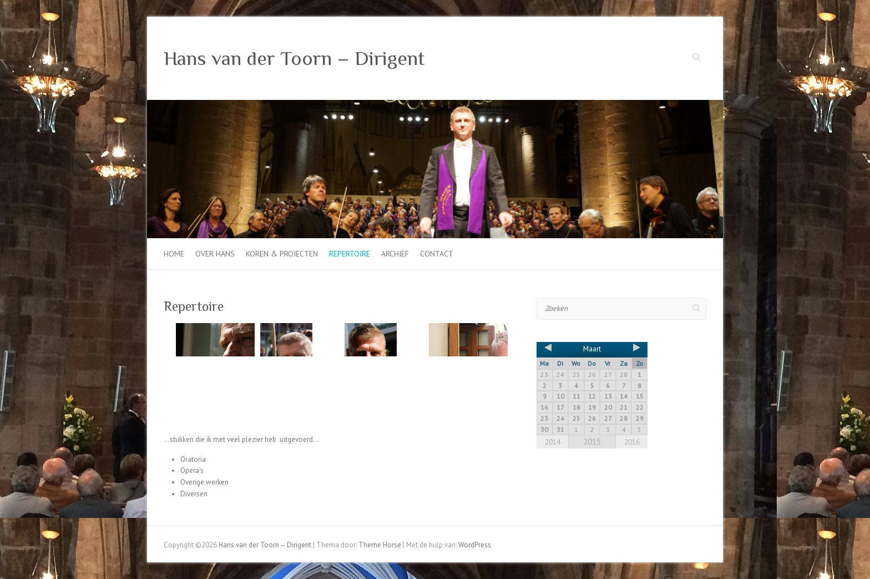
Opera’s (192, 470)
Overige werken (204, 482)
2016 (632, 442)
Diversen (194, 494)
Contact (436, 254)
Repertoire (349, 254)
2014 (552, 442)
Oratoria (193, 459)
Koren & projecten (282, 254)
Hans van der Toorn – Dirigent (294, 58)
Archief (395, 254)
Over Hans (215, 254)
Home (174, 254)
